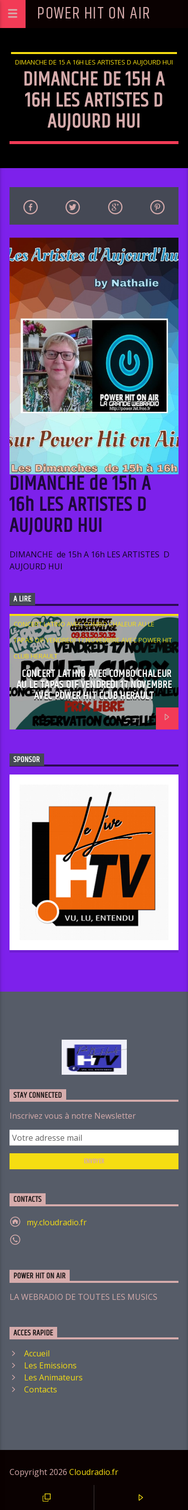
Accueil (37, 1353)
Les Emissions (50, 1365)
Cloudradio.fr (93, 1471)
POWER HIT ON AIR (94, 14)
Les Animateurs (53, 1377)
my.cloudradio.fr (57, 1222)
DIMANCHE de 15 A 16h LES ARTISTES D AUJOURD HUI (94, 62)
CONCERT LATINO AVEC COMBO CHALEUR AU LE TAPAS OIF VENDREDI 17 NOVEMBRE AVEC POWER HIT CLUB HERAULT (93, 639)
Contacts (40, 1389)
